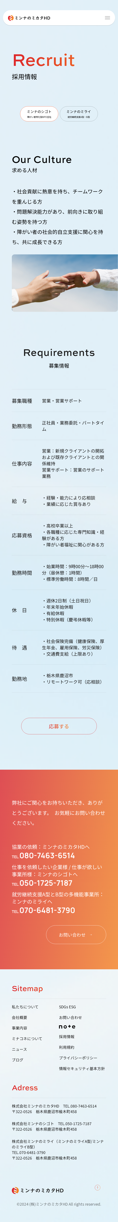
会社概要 (19, 1017)
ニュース (19, 1049)
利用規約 (66, 1047)
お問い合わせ (70, 1017)
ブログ (17, 1059)
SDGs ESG (67, 1006)
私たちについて (25, 1006)
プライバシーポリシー (78, 1057)
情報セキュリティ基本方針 (82, 1068)
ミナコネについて (27, 1038)
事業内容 (19, 1028)
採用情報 (66, 1036)
